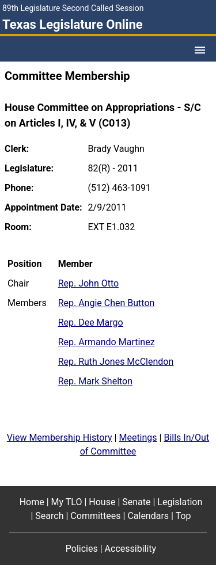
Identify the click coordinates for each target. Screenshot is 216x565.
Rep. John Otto (88, 283)
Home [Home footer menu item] (32, 502)
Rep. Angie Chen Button (106, 302)
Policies (82, 548)
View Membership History (59, 437)
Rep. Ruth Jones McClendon (116, 361)
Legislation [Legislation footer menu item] (179, 502)
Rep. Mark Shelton (95, 381)
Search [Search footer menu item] (49, 515)
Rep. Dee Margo (90, 322)
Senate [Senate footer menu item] (136, 502)
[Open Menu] (200, 50)
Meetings (138, 437)
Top (183, 515)
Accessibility (131, 548)
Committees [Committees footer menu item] (95, 515)
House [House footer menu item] (102, 502)
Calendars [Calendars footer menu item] (148, 515)
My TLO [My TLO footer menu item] (66, 502)
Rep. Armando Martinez (106, 342)
